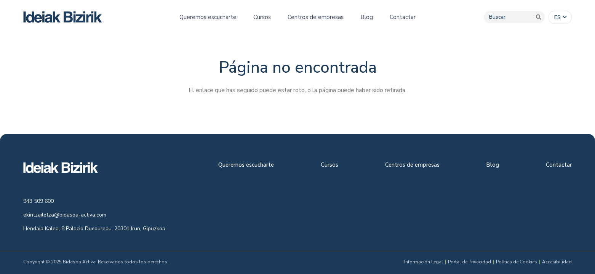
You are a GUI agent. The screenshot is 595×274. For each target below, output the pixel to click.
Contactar (559, 165)
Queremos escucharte (246, 165)
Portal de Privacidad (469, 262)
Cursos (329, 165)
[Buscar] (514, 17)
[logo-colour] (62, 17)
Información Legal (423, 262)
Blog (492, 165)
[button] (560, 17)
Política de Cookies (516, 262)
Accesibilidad (557, 262)
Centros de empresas (412, 165)
